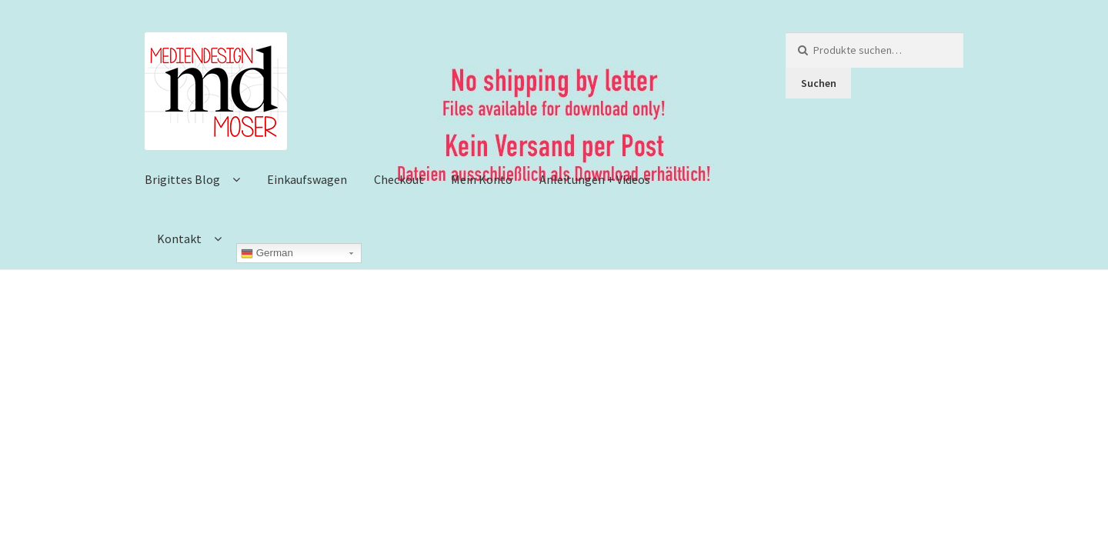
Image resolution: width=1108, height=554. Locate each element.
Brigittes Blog (182, 179)
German (267, 253)
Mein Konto (481, 179)
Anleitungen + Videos (594, 179)
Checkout (399, 179)
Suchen (818, 83)
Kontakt (179, 238)
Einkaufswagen (307, 179)
